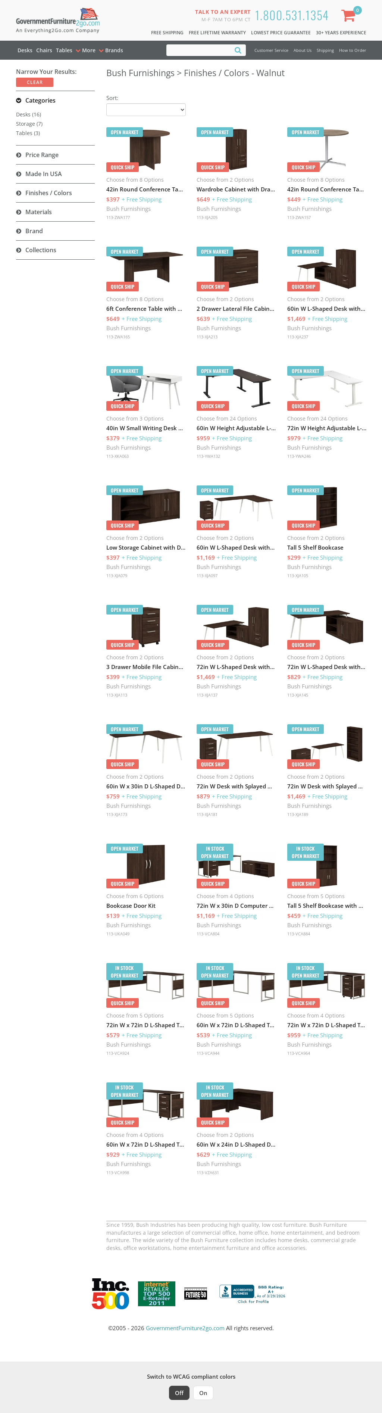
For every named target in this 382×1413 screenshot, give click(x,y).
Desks (25, 50)
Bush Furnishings (128, 208)
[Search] (238, 50)
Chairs (44, 50)
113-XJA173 (116, 814)
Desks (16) (28, 114)
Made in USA (43, 174)
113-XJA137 (207, 695)
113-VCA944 (208, 1053)
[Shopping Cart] (350, 17)
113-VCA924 (117, 1053)
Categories (40, 100)
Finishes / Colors (48, 193)
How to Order (352, 50)
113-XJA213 (207, 337)
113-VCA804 (208, 934)
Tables (64, 50)
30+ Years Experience (341, 32)
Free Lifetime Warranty (217, 32)
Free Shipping (167, 32)
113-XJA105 (297, 575)
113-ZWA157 (299, 217)
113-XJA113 (116, 695)
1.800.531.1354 (292, 15)
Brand (34, 231)
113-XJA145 (297, 695)
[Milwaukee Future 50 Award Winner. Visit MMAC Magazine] (195, 1294)
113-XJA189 (297, 814)
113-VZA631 (208, 1172)
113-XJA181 (207, 814)
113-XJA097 (207, 575)
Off (179, 1393)
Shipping (325, 50)
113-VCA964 (298, 1053)
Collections (40, 250)
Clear (35, 82)
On (203, 1393)
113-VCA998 (117, 1172)
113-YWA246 (299, 456)
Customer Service (271, 50)
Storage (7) (29, 123)
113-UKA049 (117, 934)
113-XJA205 (207, 217)
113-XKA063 (117, 456)
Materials (38, 212)
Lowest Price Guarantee (281, 32)
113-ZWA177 (118, 217)
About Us (302, 50)
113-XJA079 (116, 575)
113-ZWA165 (118, 337)
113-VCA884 (298, 934)
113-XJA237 (297, 337)
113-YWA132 (208, 456)
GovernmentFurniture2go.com (185, 1328)
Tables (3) (28, 133)
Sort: (112, 97)
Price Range (42, 155)
